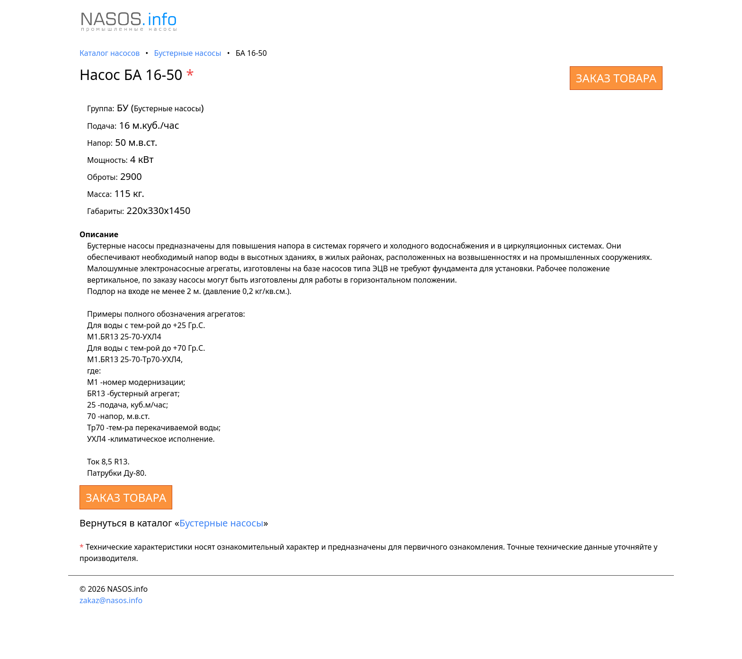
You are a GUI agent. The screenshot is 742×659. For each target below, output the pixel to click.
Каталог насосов (110, 53)
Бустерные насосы (187, 53)
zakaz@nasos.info (111, 600)
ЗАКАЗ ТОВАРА (616, 78)
